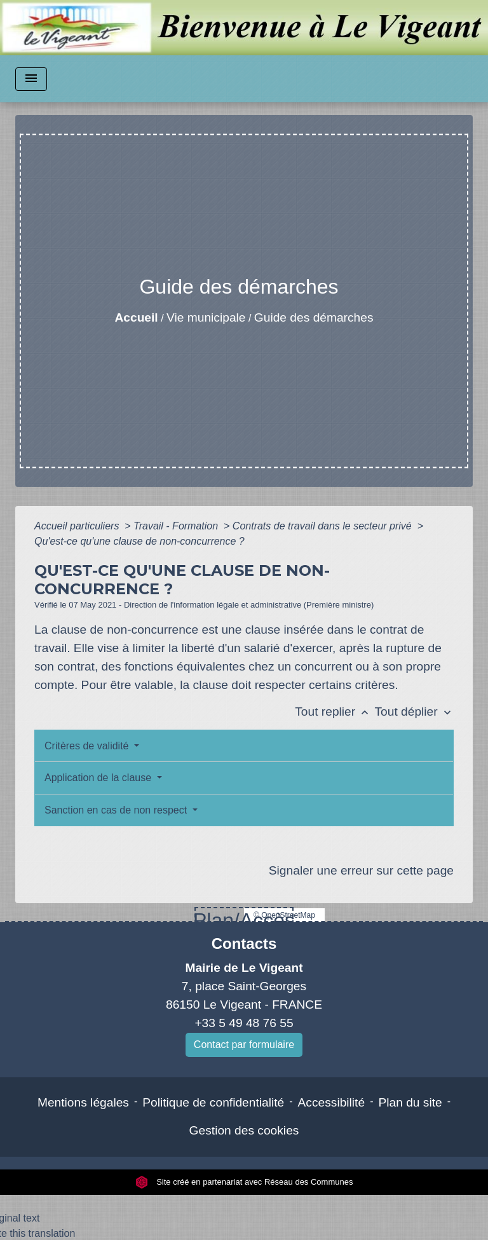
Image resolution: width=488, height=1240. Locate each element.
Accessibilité (331, 1102)
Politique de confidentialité (213, 1102)
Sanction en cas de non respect (117, 810)
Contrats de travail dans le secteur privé (323, 526)
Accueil (136, 317)
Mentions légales (83, 1102)
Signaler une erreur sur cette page (361, 870)
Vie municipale (205, 317)
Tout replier (334, 711)
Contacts (244, 943)
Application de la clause (99, 777)
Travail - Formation (177, 526)
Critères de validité (88, 745)
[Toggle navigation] (31, 79)
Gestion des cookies (244, 1130)
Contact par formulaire (244, 1044)
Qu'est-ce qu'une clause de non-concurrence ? (139, 541)
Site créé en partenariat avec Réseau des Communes (244, 1182)
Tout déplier (414, 711)
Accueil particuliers (78, 526)
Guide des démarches (314, 317)
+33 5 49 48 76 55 (243, 1023)
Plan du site (410, 1102)
